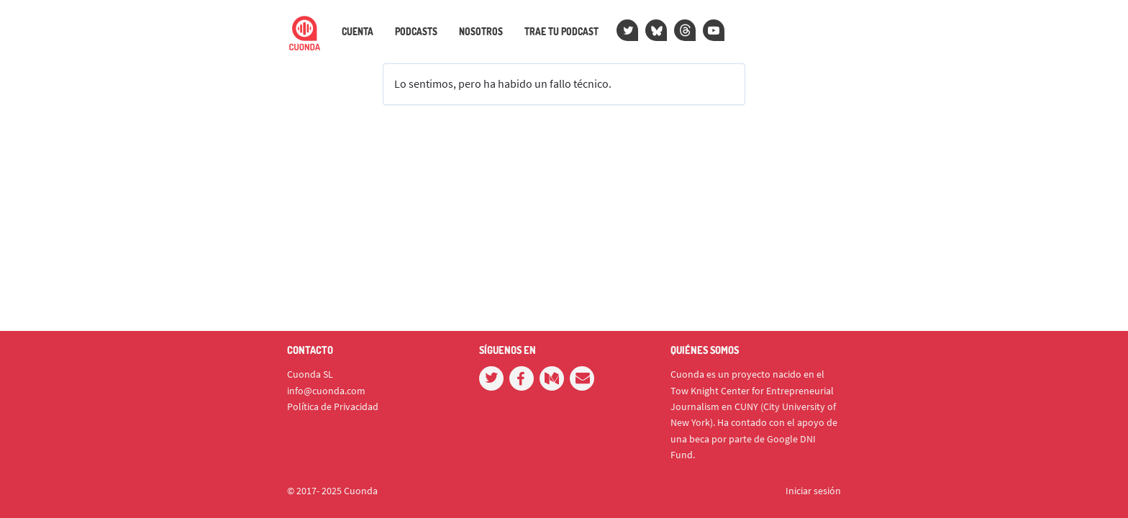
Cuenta (357, 31)
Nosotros (481, 31)
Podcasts (416, 31)
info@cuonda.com (326, 390)
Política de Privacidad (332, 406)
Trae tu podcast (561, 31)
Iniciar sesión (813, 490)
